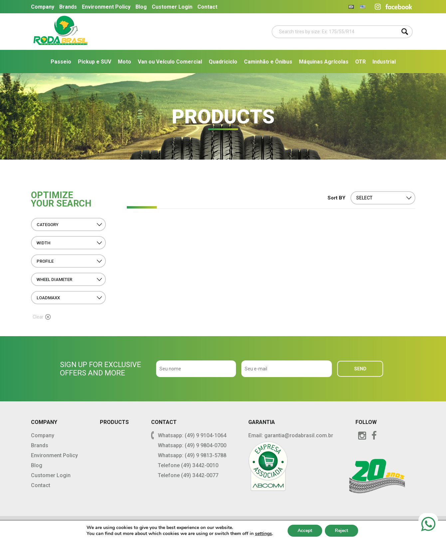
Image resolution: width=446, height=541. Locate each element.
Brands (68, 7)
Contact (207, 7)
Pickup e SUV (94, 62)
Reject (341, 530)
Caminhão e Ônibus (268, 62)
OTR (360, 62)
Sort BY (336, 198)
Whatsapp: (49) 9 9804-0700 (192, 445)
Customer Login (172, 7)
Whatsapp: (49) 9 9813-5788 (192, 455)
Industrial (384, 62)
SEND (360, 368)
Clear (42, 317)
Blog (141, 7)
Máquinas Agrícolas (323, 62)
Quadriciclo (223, 62)
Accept (305, 530)
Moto (124, 62)
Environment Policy (106, 7)
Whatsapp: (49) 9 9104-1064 (192, 435)
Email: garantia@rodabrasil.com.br (290, 435)
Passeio (61, 62)
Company (42, 7)
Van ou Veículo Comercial (170, 62)
